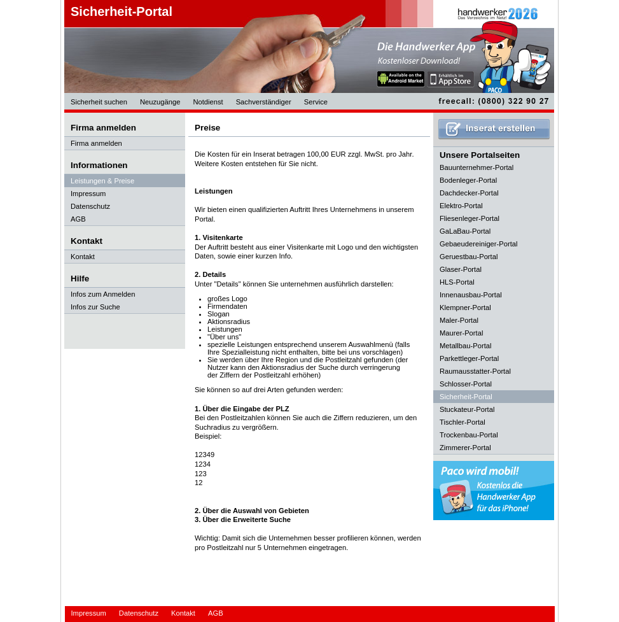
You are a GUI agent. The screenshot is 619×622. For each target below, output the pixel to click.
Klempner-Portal (465, 307)
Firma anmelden (96, 143)
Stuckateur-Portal (467, 409)
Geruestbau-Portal (468, 256)
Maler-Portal (459, 320)
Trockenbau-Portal (469, 435)
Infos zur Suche (95, 307)
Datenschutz (90, 206)
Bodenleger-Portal (468, 180)
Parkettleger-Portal (469, 358)
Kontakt (83, 256)
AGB (78, 219)
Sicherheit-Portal (121, 11)
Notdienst (208, 102)
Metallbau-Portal (465, 346)
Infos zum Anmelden (103, 294)
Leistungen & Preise (102, 181)
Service (316, 102)
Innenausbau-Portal (471, 295)
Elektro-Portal (461, 205)
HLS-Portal (457, 282)
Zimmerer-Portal (465, 447)
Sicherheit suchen (99, 102)
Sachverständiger (263, 102)
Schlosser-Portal (466, 384)
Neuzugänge (160, 102)
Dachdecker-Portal (469, 193)
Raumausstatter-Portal (475, 371)
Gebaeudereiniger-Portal (479, 244)
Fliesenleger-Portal (469, 218)
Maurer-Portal (461, 333)
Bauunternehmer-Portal (476, 167)
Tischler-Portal (462, 422)
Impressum (88, 193)
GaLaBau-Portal (465, 231)
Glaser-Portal (461, 269)
